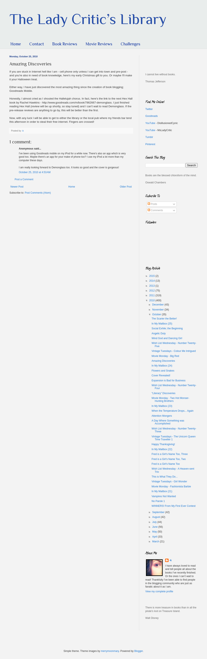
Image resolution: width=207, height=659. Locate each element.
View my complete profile (159, 591)
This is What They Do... (165, 476)
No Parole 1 (158, 501)
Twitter (149, 109)
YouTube (150, 123)
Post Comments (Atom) (38, 192)
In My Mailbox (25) (162, 323)
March (156, 541)
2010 (152, 300)
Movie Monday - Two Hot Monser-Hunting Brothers (170, 399)
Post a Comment (24, 179)
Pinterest (150, 144)
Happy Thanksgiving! (163, 444)
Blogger (138, 651)
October (157, 314)
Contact (36, 44)
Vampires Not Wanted (164, 496)
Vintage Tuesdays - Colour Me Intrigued (174, 351)
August (156, 517)
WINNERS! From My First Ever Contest (174, 505)
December (158, 304)
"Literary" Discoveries (163, 393)
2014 (152, 280)
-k (170, 560)
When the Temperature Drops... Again (173, 410)
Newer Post (16, 186)
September (158, 512)
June (155, 526)
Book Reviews (64, 44)
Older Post (126, 186)
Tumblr (149, 137)
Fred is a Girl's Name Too (166, 463)
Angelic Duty (159, 333)
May (155, 531)
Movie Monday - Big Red (165, 356)
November (158, 309)
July (154, 522)
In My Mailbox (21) (162, 491)
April (155, 536)
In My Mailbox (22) (162, 449)
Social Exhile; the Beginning (167, 328)
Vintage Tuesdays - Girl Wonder (169, 481)
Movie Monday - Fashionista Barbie (171, 486)
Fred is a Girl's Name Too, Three (170, 454)
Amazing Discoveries (163, 360)
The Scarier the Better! (164, 318)
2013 (152, 285)
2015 (152, 276)
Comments (155, 210)
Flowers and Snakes (163, 370)
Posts (152, 204)
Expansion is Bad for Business (168, 380)
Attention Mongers (162, 415)
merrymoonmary (110, 651)
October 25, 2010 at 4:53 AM (35, 172)
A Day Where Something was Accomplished (168, 422)
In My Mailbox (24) (162, 365)
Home (15, 44)
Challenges (130, 44)
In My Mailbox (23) (162, 406)
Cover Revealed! (161, 375)
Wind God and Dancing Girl (167, 338)
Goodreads (151, 116)
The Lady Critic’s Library (87, 19)
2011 (152, 295)
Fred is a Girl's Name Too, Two (169, 459)
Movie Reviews (99, 44)
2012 (152, 290)
